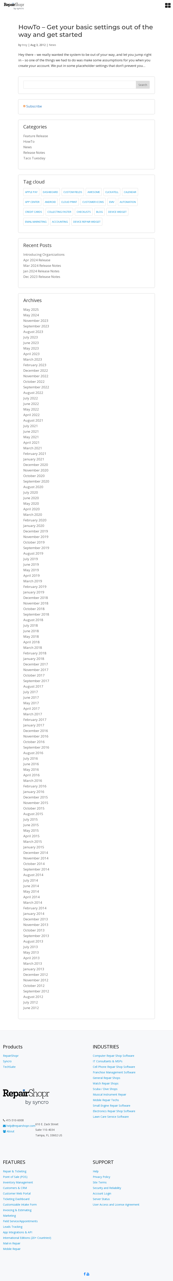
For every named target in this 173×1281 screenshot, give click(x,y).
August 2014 (33, 874)
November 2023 (35, 320)
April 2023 (31, 354)
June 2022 (31, 403)
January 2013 (33, 969)
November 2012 (35, 980)
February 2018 (34, 653)
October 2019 (34, 542)
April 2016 (31, 775)
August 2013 (33, 941)
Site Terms (100, 1182)
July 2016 (30, 758)
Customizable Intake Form (20, 1204)
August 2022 (33, 392)
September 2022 (36, 387)
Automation (128, 202)
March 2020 (32, 514)
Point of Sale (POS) (15, 1177)
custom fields (72, 192)
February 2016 (34, 786)
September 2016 (36, 747)
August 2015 (33, 814)
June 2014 (31, 886)
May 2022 (31, 409)
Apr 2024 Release (36, 260)
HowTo (29, 141)
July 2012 (30, 1002)
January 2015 (33, 847)
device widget (117, 212)
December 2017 (35, 664)
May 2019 (31, 570)
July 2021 (30, 426)
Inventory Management (18, 1182)
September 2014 (36, 869)
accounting (60, 221)
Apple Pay (31, 192)
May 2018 (31, 636)
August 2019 (33, 553)
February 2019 (34, 586)
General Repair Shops (106, 1078)
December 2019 (35, 531)
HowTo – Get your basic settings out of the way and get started (85, 30)
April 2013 (31, 958)
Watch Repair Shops (105, 1083)
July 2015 (30, 819)
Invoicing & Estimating (17, 1210)
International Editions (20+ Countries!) (27, 1238)
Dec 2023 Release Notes (41, 276)
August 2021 (33, 420)
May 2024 (31, 315)
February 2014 (34, 908)
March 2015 (32, 841)
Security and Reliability (107, 1188)
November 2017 (35, 669)
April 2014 (31, 897)
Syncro (7, 1061)
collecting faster (59, 212)
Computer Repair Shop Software (113, 1056)
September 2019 (36, 547)
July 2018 (30, 625)
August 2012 (33, 996)
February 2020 (34, 520)
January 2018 (33, 658)
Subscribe (34, 106)
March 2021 (32, 448)
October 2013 (34, 930)
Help (96, 1171)
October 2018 (34, 608)
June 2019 (31, 564)
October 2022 (34, 381)
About (8, 1131)
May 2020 (31, 503)
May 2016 (31, 769)
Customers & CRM (15, 1188)
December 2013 (35, 919)
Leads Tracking (12, 1227)
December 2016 (35, 730)
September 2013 (36, 935)
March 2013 (32, 963)
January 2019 (33, 592)
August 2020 (33, 487)
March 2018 (32, 647)
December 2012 (35, 974)
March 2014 (32, 902)
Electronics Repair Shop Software (114, 1111)
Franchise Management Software (114, 1072)
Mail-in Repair (11, 1243)
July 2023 (30, 337)
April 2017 (31, 708)
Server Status (101, 1199)
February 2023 (34, 365)
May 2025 (31, 309)
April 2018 (31, 642)
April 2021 (31, 442)
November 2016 (35, 736)
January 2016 (33, 791)
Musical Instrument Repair (109, 1094)
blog (99, 212)
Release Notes (34, 152)
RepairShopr (11, 1056)
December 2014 (35, 852)
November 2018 (35, 603)
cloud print (69, 202)
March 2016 (32, 780)
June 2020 (31, 498)
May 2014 (31, 891)
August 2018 (33, 620)
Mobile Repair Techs (106, 1100)
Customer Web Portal (17, 1193)
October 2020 (34, 475)
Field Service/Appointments (20, 1221)
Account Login (102, 1193)
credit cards (33, 212)
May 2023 (31, 348)
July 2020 (30, 492)
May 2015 (31, 830)
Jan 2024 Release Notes (41, 271)
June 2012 (31, 1007)
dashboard (50, 192)
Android (50, 202)
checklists (84, 212)
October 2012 (34, 985)
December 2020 (35, 464)
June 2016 (31, 764)
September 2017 (36, 681)
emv (111, 202)
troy (24, 45)
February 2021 (34, 453)
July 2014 (30, 880)
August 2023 (33, 331)
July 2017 (30, 692)
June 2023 (31, 342)
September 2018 (36, 614)
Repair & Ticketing (14, 1171)
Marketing (9, 1215)
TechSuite (9, 1067)
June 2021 (31, 431)
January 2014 (33, 913)
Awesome (93, 192)
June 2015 (31, 825)
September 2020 (36, 481)
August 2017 (33, 686)
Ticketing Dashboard (16, 1199)
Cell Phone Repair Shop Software (114, 1067)
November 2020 (35, 470)
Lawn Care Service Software (111, 1116)
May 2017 (31, 703)
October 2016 (34, 741)
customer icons (93, 202)
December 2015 (35, 797)
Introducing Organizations (44, 254)
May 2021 (31, 437)
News (52, 45)
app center (32, 202)
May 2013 (31, 952)
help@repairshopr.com (19, 1126)
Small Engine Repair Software (111, 1105)
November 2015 (35, 802)
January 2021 (33, 459)
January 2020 (33, 525)
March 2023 (32, 359)
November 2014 (35, 858)
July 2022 (30, 398)
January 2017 (33, 725)
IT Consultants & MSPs (107, 1061)
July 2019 (30, 559)
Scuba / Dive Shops (105, 1089)
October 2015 (34, 808)
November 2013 (35, 924)
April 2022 (31, 414)
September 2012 (36, 991)
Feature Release (35, 136)
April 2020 (31, 509)
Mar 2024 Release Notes (42, 265)
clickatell (111, 192)
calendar (130, 192)
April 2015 (31, 836)
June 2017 (31, 697)
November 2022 (35, 376)
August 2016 (33, 753)
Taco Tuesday (34, 158)
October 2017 (34, 675)
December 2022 (35, 370)
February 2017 (34, 719)
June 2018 (31, 631)
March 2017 (32, 714)
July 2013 (30, 947)
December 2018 (35, 597)
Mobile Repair (12, 1249)
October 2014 (34, 863)
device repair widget (87, 221)
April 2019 (31, 575)
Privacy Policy (101, 1177)
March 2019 (32, 581)
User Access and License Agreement (116, 1204)
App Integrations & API (17, 1232)
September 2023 (36, 326)
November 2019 (35, 536)
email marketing (36, 221)
